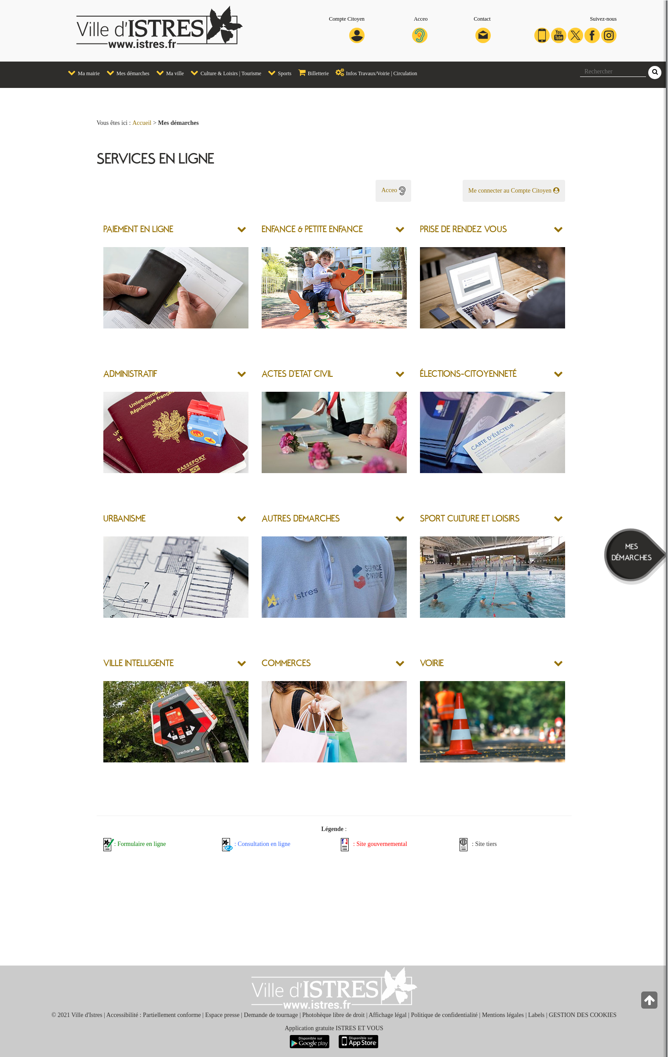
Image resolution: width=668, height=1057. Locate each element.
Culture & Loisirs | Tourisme (223, 73)
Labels (536, 1015)
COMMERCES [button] (286, 662)
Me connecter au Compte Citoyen (513, 190)
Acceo (393, 190)
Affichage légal (387, 1015)
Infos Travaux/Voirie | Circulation (374, 73)
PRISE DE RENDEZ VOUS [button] (463, 228)
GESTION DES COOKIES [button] (583, 1015)
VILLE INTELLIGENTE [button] (138, 662)
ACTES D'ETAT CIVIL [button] (297, 373)
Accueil (142, 123)
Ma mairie (81, 73)
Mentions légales (503, 1015)
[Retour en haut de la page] (650, 1002)
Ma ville (168, 73)
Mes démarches (126, 73)
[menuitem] (80, 73)
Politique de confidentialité (444, 1015)
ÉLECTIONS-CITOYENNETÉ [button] (468, 373)
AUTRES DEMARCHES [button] (301, 518)
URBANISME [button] (124, 518)
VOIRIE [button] (432, 662)
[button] (242, 228)
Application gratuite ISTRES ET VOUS (334, 1028)
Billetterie (311, 73)
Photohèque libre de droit (333, 1015)
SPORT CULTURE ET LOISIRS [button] (470, 518)
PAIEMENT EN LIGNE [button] (138, 228)
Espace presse (222, 1015)
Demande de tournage (271, 1015)
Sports (277, 73)
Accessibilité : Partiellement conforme (153, 1015)
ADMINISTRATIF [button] (131, 373)
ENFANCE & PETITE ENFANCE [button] (312, 228)
